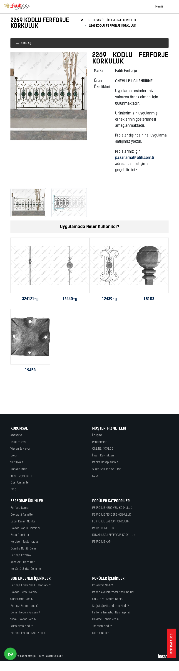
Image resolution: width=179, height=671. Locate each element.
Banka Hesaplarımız (105, 462)
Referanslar (99, 442)
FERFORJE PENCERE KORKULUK (111, 515)
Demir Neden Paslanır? (25, 612)
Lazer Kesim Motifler (23, 521)
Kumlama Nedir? (21, 626)
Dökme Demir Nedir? (105, 619)
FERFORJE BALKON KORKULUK (110, 521)
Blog (13, 489)
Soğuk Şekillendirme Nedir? (110, 606)
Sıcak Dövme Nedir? (23, 619)
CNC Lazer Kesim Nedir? (107, 599)
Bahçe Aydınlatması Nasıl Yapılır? (113, 592)
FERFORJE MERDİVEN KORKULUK (112, 508)
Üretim (14, 455)
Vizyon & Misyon (20, 449)
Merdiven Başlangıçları (25, 542)
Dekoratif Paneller (22, 515)
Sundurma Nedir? (21, 599)
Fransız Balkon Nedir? (24, 606)
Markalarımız (18, 469)
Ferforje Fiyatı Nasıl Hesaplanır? (30, 585)
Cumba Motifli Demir (23, 548)
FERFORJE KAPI (101, 542)
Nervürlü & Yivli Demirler (26, 569)
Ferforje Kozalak (20, 555)
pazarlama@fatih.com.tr (134, 158)
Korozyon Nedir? (102, 585)
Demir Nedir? (100, 633)
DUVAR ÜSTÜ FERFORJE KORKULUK (113, 535)
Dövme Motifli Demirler (25, 528)
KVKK (95, 476)
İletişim (97, 435)
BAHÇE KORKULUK (103, 528)
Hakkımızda (18, 442)
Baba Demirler (19, 535)
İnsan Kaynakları (21, 476)
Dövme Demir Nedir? (23, 592)
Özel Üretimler (20, 482)
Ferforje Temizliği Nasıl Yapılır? (111, 612)
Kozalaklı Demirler (22, 562)
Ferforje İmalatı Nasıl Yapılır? (28, 633)
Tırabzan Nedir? (102, 626)
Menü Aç (23, 43)
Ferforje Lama (19, 508)
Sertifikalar (17, 462)
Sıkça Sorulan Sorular (106, 469)
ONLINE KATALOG (103, 449)
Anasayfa (16, 435)
